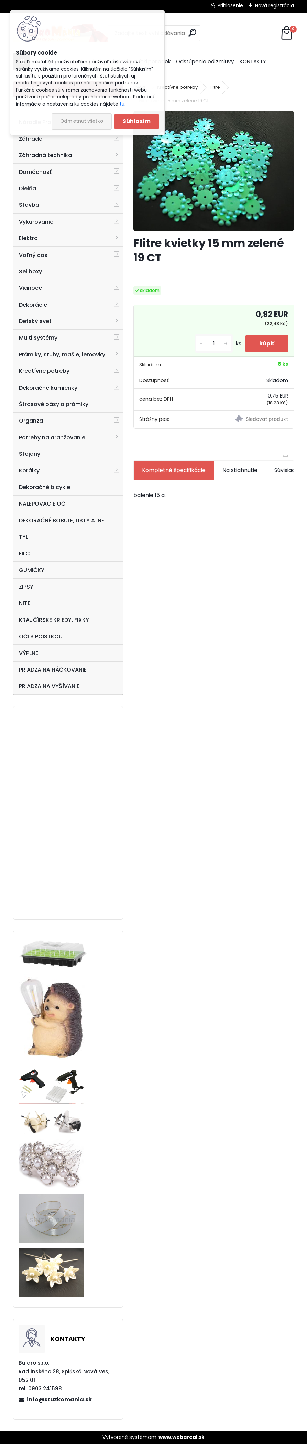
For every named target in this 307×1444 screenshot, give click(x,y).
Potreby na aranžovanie (52, 437)
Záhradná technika (45, 155)
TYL (23, 537)
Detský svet (35, 321)
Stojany (29, 454)
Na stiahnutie (239, 470)
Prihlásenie (230, 5)
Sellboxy (30, 271)
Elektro (28, 238)
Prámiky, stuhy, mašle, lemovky (62, 354)
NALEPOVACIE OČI (43, 504)
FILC (24, 553)
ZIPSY (26, 587)
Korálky (29, 470)
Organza (31, 421)
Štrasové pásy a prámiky (53, 404)
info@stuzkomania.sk (59, 1400)
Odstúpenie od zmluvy (205, 61)
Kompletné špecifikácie (174, 470)
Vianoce (30, 288)
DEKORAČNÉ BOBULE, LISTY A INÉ (61, 520)
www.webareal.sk (181, 1437)
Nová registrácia (274, 5)
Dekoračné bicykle (44, 487)
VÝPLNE (28, 653)
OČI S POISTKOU (41, 636)
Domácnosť (35, 172)
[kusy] (213, 344)
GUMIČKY (31, 570)
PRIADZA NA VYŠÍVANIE (49, 686)
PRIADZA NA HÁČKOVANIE (53, 670)
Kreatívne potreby (44, 371)
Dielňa (27, 188)
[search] (192, 33)
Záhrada (31, 139)
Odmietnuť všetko (81, 121)
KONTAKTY (253, 61)
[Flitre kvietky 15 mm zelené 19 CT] (213, 171)
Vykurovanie (36, 222)
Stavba (29, 205)
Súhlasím (137, 121)
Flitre (215, 87)
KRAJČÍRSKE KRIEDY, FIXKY (54, 620)
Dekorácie (33, 305)
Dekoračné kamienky (48, 388)
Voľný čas (33, 255)
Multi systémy (38, 338)
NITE (24, 603)
